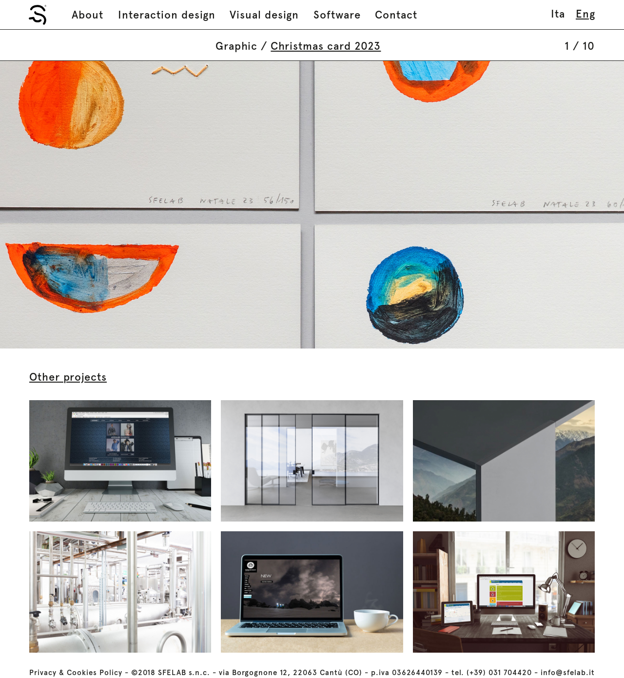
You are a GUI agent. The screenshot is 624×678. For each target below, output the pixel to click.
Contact (396, 14)
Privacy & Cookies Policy (75, 672)
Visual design (264, 14)
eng (585, 13)
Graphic (236, 45)
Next (468, 205)
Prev (156, 205)
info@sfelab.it (568, 672)
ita (558, 13)
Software (337, 14)
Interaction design (166, 14)
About (87, 14)
